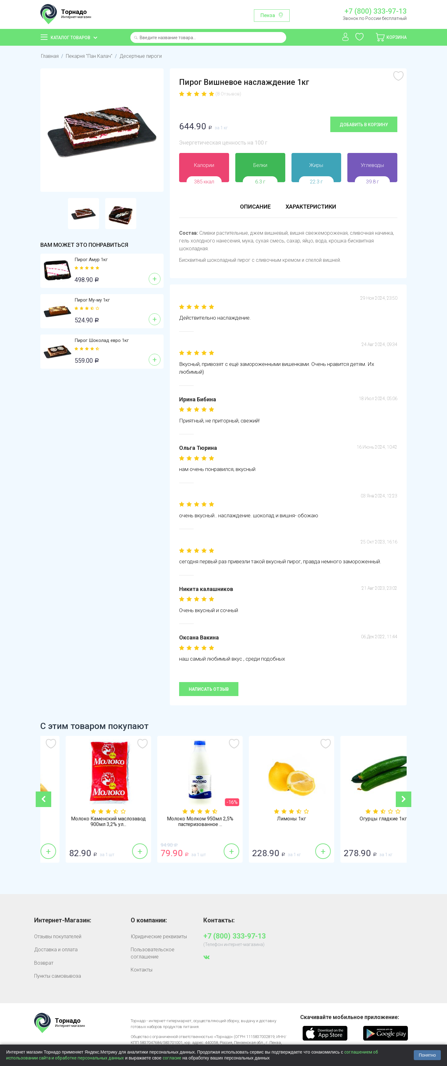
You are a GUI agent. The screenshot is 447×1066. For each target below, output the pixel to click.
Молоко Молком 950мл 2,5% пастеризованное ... (269, 821)
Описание (255, 206)
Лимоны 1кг (360, 819)
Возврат (43, 963)
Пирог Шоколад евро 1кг (101, 340)
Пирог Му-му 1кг (92, 300)
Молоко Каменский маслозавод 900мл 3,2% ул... (177, 821)
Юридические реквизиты (159, 936)
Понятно (427, 1055)
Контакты (141, 970)
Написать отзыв (209, 689)
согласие (172, 1057)
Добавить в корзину (364, 124)
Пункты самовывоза (57, 976)
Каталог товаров (70, 37)
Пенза (267, 15)
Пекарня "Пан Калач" (89, 56)
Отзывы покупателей (57, 936)
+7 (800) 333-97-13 (376, 11)
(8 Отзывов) (228, 94)
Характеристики (311, 206)
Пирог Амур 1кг (91, 259)
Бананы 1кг (86, 819)
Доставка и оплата (56, 950)
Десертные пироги (141, 56)
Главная (50, 56)
